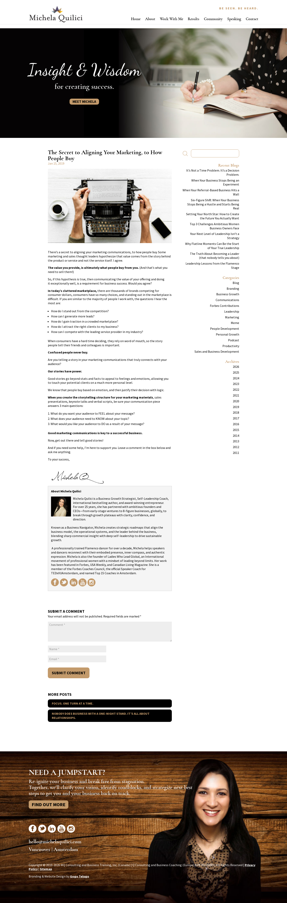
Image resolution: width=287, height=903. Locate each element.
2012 (236, 447)
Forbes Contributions (224, 306)
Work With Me (171, 18)
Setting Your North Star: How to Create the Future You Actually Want (212, 216)
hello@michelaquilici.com (55, 841)
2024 (236, 378)
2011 (236, 453)
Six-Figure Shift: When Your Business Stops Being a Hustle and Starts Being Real (213, 204)
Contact (252, 18)
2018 (236, 412)
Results (193, 18)
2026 (236, 367)
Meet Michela (84, 101)
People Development (224, 329)
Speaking (234, 18)
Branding (233, 289)
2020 (236, 401)
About (150, 18)
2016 (236, 424)
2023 (236, 384)
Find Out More (48, 804)
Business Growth (227, 294)
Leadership (231, 311)
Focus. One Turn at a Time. (72, 703)
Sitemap (46, 869)
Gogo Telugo (79, 876)
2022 (236, 390)
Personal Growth (227, 334)
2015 (236, 430)
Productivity (230, 346)
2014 (236, 436)
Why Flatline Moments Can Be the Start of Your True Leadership (212, 246)
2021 (236, 395)
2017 (236, 418)
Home (136, 18)
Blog (236, 283)
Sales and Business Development (217, 351)
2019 (236, 407)
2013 (236, 441)
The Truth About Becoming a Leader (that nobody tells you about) (214, 256)
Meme (235, 323)
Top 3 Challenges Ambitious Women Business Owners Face (214, 226)
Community (213, 18)
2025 (236, 372)
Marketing (232, 317)
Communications (227, 300)
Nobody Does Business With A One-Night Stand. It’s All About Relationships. (100, 716)
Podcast (233, 340)
